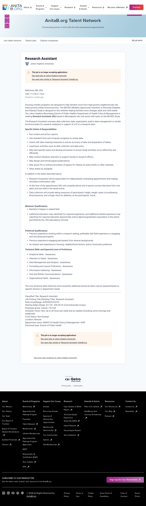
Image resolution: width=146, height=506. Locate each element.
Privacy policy (66, 386)
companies (49, 40)
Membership (29, 428)
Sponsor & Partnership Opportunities (49, 419)
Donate (46, 406)
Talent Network (30, 424)
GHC (26, 466)
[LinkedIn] (7, 26)
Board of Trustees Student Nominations (10, 431)
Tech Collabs (29, 462)
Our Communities (50, 435)
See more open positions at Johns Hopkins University (55, 358)
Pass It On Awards (93, 406)
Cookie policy (77, 386)
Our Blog (110, 411)
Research (70, 7)
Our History (7, 411)
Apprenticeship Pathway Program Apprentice (30, 441)
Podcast (110, 416)
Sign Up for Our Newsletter (125, 479)
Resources (98, 7)
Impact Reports (71, 425)
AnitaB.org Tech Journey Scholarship (92, 414)
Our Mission (7, 406)
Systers (47, 439)
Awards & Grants (84, 7)
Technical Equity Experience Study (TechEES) (72, 417)
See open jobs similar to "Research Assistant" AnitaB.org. (55, 79)
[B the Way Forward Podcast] (22, 493)
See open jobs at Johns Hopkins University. (49, 76)
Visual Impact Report (72, 430)
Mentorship (29, 406)
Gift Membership (51, 444)
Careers (7, 444)
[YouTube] (13, 493)
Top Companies (72, 435)
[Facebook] (7, 20)
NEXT (25, 449)
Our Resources (113, 406)
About (28, 7)
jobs (30, 40)
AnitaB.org (31, 496)
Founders (27, 419)
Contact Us (131, 406)
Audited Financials (11, 439)
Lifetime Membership (31, 433)
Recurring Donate (50, 411)
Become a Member (118, 7)
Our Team (6, 416)
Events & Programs (41, 7)
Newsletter (131, 411)
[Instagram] (7, 15)
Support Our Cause (55, 7)
